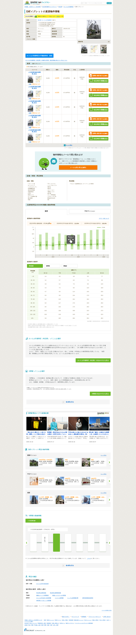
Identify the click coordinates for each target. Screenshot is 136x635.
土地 (108, 620)
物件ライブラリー (70, 623)
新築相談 (49, 623)
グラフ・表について (104, 218)
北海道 (26, 624)
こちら (89, 558)
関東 (32, 624)
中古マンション (88, 620)
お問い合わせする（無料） (98, 76)
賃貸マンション (50, 620)
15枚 (30, 84)
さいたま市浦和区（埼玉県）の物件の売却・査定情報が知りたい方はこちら (46, 60)
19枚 (30, 98)
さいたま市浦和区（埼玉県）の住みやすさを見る (93, 360)
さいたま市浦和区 (68, 6)
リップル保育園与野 (72, 598)
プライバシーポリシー (95, 616)
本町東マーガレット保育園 (43, 600)
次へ (109, 543)
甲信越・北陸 (37, 624)
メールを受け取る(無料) (78, 167)
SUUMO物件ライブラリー (49, 6)
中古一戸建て (102, 620)
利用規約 (83, 616)
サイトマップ (75, 616)
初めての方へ (65, 616)
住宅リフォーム (33, 623)
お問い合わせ (107, 616)
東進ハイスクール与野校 (59, 595)
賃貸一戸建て (65, 620)
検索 (110, 3)
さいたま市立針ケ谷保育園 (43, 598)
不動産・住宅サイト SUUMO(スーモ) (33, 620)
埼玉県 (60, 6)
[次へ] (109, 462)
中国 (51, 624)
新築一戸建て (95, 620)
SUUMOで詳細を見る (98, 81)
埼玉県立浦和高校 (41, 592)
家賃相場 (71, 620)
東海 (42, 624)
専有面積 (31, 266)
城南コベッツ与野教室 (42, 595)
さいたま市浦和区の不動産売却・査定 (39, 55)
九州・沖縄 (55, 624)
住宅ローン (62, 623)
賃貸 (58, 16)
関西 (45, 624)
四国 (48, 624)
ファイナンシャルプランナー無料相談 (84, 623)
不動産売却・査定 (42, 623)
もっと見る (103, 455)
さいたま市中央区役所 (42, 583)
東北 (29, 624)
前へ (26, 543)
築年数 (48, 266)
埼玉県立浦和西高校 (55, 592)
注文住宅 (27, 623)
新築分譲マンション (78, 620)
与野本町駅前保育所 (87, 598)
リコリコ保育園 (59, 598)
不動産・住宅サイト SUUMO (33, 6)
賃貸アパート (58, 620)
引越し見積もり (55, 623)
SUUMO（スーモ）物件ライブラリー (37, 2)
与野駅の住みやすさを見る (100, 394)
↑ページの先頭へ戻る (107, 610)
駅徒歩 (65, 266)
